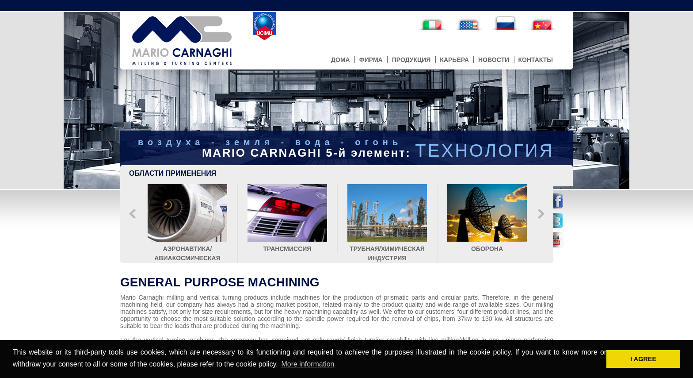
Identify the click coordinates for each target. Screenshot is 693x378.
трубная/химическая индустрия (387, 249)
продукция (411, 59)
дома (340, 59)
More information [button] (307, 364)
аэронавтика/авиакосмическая (187, 249)
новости (493, 59)
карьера (454, 59)
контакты (535, 59)
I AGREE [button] (643, 359)
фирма (371, 59)
